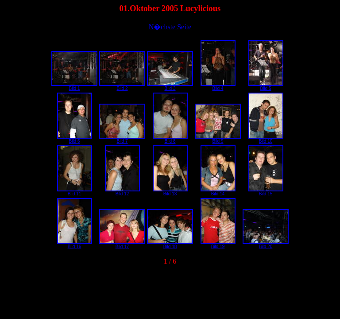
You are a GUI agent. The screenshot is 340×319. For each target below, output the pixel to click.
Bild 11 (74, 191)
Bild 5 (265, 86)
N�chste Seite (170, 27)
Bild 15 (265, 191)
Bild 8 (170, 139)
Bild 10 (265, 139)
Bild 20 (266, 244)
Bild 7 (122, 139)
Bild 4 (218, 86)
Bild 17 (122, 244)
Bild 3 (170, 86)
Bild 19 (218, 244)
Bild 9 (218, 139)
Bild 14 (218, 191)
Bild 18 (170, 244)
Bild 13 (170, 191)
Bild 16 (74, 244)
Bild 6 (74, 139)
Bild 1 (74, 86)
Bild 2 (122, 86)
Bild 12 (122, 191)
